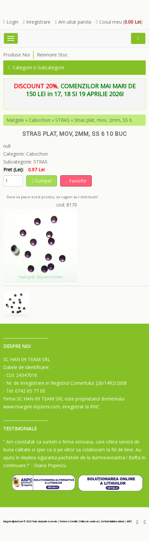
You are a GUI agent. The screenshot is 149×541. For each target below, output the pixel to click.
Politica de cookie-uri (89, 521)
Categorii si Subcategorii (36, 67)
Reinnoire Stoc (52, 55)
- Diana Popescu (48, 465)
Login (10, 22)
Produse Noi (16, 55)
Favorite (76, 181)
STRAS (62, 120)
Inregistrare (36, 22)
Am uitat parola (73, 22)
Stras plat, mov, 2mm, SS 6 (103, 120)
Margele (15, 120)
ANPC (129, 521)
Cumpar (42, 181)
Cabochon (39, 120)
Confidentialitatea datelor (112, 521)
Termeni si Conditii (68, 521)
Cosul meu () (119, 22)
